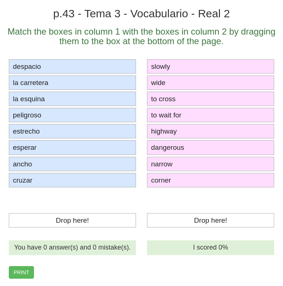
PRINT (21, 272)
